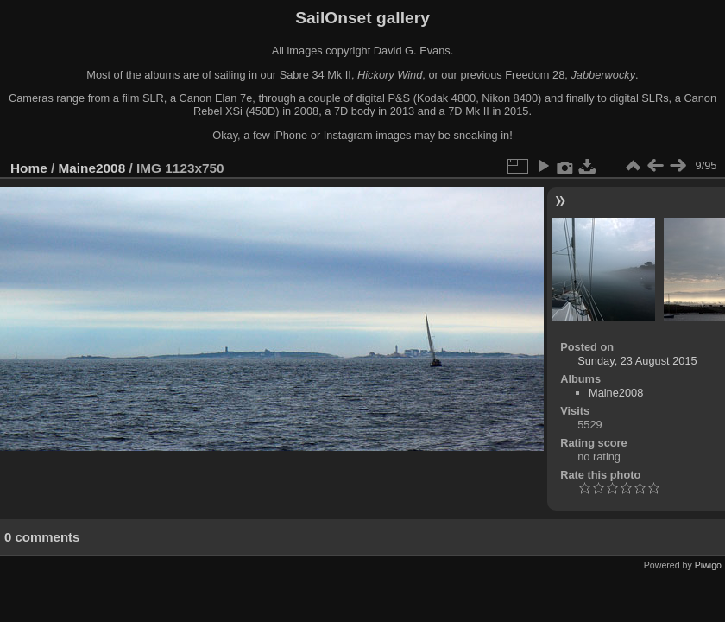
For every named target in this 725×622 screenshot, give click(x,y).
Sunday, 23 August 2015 (637, 360)
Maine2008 (92, 168)
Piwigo (708, 565)
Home (28, 168)
